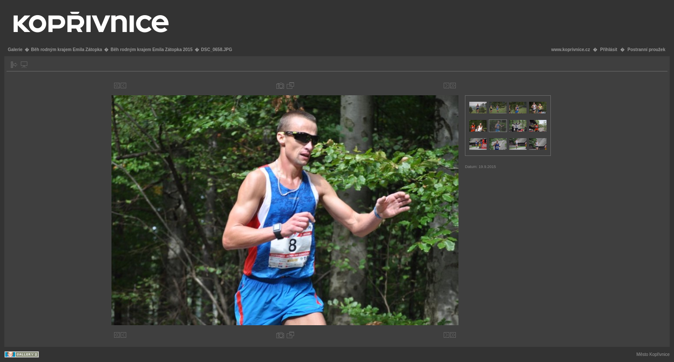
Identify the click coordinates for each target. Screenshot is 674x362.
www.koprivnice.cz (570, 49)
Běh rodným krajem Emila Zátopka (66, 49)
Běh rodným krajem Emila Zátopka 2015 (152, 49)
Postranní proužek (646, 49)
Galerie (15, 49)
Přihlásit (608, 49)
